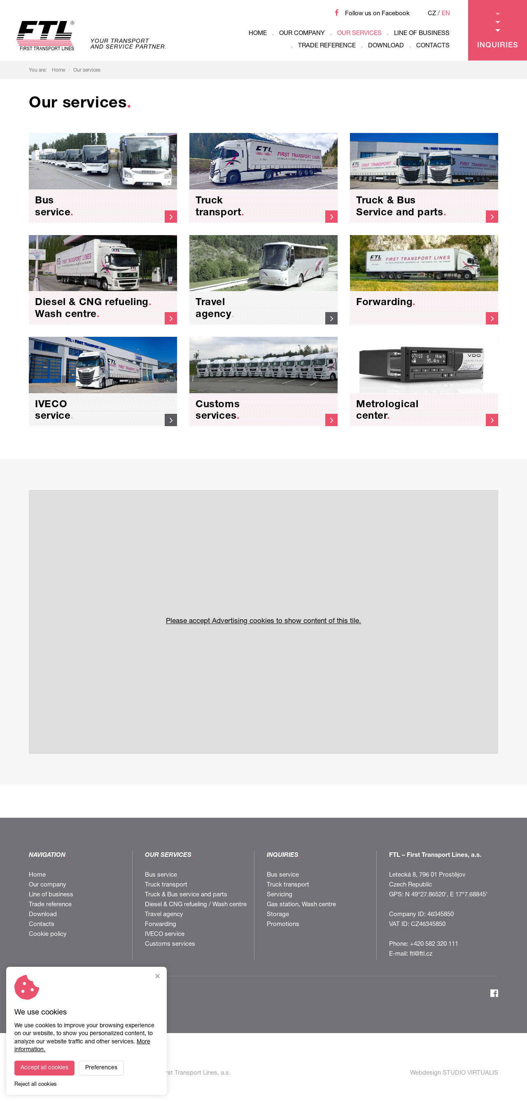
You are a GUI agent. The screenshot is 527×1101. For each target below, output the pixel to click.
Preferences (101, 1068)
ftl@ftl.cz (421, 954)
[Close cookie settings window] (157, 977)
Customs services (170, 944)
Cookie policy (48, 934)
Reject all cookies (35, 1084)
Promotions (283, 924)
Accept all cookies (44, 1068)
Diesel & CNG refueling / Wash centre (196, 905)
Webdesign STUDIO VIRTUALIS (454, 1073)
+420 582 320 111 (434, 944)
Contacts (433, 46)
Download (386, 46)
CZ (432, 14)
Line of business (422, 33)
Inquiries (497, 31)
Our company (302, 33)
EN (446, 14)
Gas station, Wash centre (301, 905)
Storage (278, 915)
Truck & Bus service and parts (186, 895)
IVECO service (164, 934)
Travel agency (164, 915)
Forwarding (160, 924)
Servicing (279, 895)
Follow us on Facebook (377, 14)
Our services (359, 33)
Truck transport (166, 885)
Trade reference (327, 46)
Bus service (161, 875)
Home (258, 33)
